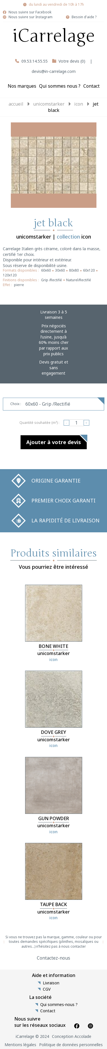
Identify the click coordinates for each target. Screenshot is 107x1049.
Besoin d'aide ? (84, 17)
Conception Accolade (71, 1036)
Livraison (51, 983)
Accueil (16, 104)
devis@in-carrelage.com (54, 71)
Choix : (15, 403)
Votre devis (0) (71, 61)
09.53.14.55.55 (34, 61)
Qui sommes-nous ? (59, 1005)
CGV (47, 989)
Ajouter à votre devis (53, 442)
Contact (91, 86)
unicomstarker (48, 104)
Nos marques (22, 86)
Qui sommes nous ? (59, 86)
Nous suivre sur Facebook (30, 12)
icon (78, 104)
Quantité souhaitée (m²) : (39, 422)
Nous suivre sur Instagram (31, 17)
